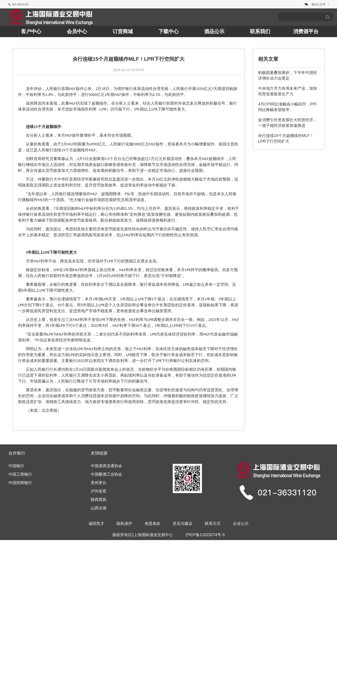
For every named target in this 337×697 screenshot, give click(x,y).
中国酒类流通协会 (106, 466)
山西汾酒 (98, 508)
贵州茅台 (98, 482)
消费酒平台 (305, 31)
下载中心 (168, 31)
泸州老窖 (98, 491)
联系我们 (260, 31)
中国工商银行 (20, 474)
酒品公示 (214, 31)
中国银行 (16, 466)
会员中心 (77, 31)
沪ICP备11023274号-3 (205, 534)
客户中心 (31, 31)
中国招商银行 (20, 482)
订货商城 (123, 31)
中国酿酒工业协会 (106, 474)
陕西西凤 (98, 499)
